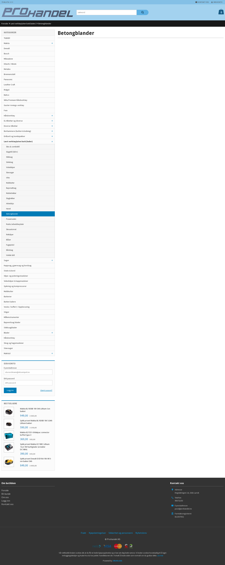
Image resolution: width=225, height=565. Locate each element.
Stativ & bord (9, 270)
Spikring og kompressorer (15, 286)
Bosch (6, 53)
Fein (5, 110)
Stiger (6, 312)
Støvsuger (10, 172)
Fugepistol (10, 245)
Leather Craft (9, 84)
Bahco (6, 95)
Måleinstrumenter (11, 317)
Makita (6, 43)
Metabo (7, 69)
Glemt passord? (46, 390)
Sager (6, 260)
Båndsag (9, 250)
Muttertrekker (11, 193)
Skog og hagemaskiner (14, 343)
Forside (4, 23)
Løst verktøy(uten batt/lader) (18, 141)
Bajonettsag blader (12, 322)
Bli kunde (5, 493)
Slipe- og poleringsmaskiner (16, 276)
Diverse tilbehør (11, 126)
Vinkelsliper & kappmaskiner (16, 281)
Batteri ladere (10, 301)
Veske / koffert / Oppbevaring (17, 307)
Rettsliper (9, 234)
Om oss (5, 497)
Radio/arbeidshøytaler (15, 224)
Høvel (8, 208)
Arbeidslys (10, 203)
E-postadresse (10, 368)
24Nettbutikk (117, 561)
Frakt (83, 532)
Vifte (8, 177)
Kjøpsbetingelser (97, 532)
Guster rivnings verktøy (14, 105)
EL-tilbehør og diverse (13, 120)
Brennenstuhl (9, 74)
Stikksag (9, 157)
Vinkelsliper (10, 167)
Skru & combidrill (13, 146)
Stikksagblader (10, 327)
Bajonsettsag (11, 188)
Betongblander (12, 214)
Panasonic (8, 79)
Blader (6, 332)
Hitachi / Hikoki (10, 64)
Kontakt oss (7, 504)
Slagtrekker (10, 198)
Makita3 (7, 353)
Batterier (8, 296)
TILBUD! (7, 38)
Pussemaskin (11, 219)
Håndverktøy (9, 115)
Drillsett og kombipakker (14, 136)
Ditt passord (9, 378)
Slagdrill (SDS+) (12, 152)
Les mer (160, 555)
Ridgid (6, 89)
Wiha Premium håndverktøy (15, 100)
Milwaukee (8, 58)
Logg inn (5, 500)
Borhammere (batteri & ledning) (17, 131)
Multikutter (10, 183)
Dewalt (7, 48)
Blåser (8, 239)
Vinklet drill (10, 255)
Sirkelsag (9, 162)
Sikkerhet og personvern (121, 532)
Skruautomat (11, 229)
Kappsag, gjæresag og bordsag (17, 265)
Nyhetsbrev (141, 532)
